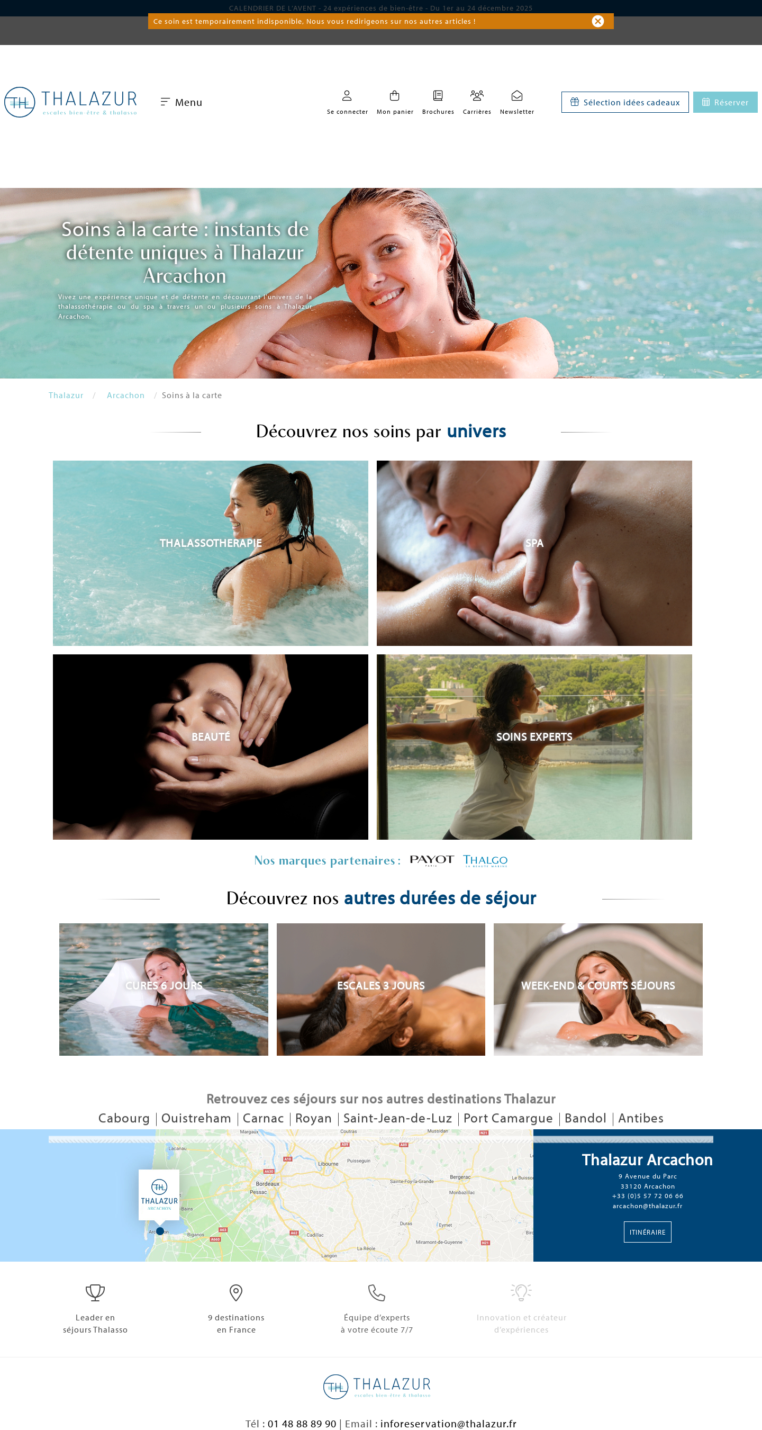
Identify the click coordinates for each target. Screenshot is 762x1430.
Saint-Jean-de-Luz (399, 1136)
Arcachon (126, 395)
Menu (182, 102)
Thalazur (66, 395)
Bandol (587, 1136)
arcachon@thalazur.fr (648, 1205)
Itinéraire (648, 1232)
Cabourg (125, 1136)
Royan (315, 1136)
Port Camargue (510, 1136)
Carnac (265, 1136)
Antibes (641, 1136)
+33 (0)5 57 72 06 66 (648, 1195)
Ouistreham (198, 1136)
